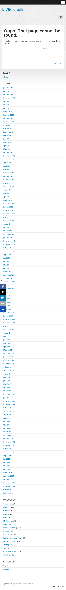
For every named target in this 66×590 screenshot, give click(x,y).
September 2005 (9, 452)
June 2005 (7, 462)
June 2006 (7, 421)
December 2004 (9, 483)
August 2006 (7, 415)
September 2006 (9, 411)
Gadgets (6, 507)
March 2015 (7, 111)
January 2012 (8, 207)
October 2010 (8, 248)
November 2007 (9, 364)
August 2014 (7, 135)
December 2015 (9, 98)
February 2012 (8, 203)
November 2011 (9, 214)
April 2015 (7, 108)
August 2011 (7, 224)
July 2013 (6, 166)
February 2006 (8, 435)
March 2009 (7, 309)
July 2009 (6, 295)
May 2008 (7, 343)
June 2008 (7, 340)
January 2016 (8, 94)
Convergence (8, 504)
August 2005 (7, 455)
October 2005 (8, 449)
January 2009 (8, 316)
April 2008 (7, 346)
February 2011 (8, 234)
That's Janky (7, 545)
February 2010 (8, 275)
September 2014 (9, 132)
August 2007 (7, 374)
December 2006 (9, 401)
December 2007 (9, 360)
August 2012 (7, 190)
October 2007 (8, 367)
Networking (7, 531)
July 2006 (6, 418)
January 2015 (8, 118)
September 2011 (9, 220)
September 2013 (9, 159)
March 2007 (7, 391)
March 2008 (7, 350)
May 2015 (7, 105)
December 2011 (9, 210)
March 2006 (7, 432)
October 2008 (8, 326)
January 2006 (8, 438)
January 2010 (8, 278)
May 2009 (7, 302)
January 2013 (8, 176)
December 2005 (9, 442)
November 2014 (9, 125)
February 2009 (8, 312)
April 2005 (7, 469)
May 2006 (7, 425)
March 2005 (7, 473)
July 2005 (6, 459)
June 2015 (7, 101)
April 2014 (7, 146)
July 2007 (6, 377)
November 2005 (9, 445)
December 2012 (9, 180)
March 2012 (7, 200)
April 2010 (7, 268)
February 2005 (8, 476)
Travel (5, 548)
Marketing (7, 524)
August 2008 (7, 333)
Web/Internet (8, 555)
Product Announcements (12, 538)
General (6, 514)
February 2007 (8, 394)
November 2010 (9, 244)
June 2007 (7, 381)
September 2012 (9, 186)
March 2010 (7, 272)
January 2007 (8, 398)
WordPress (7, 569)
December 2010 (9, 241)
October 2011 (8, 217)
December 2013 (9, 156)
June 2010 (7, 261)
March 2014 (7, 149)
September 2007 (9, 370)
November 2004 (9, 486)
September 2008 (9, 329)
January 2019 (8, 88)
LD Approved (8, 521)
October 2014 (8, 129)
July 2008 (6, 336)
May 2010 (7, 265)
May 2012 (7, 193)
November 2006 (9, 404)
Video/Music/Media (10, 552)
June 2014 (7, 139)
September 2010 (9, 251)
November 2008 (9, 323)
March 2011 (7, 231)
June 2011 (7, 227)
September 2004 (9, 493)
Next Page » (58, 64)
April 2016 (7, 91)
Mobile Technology (10, 528)
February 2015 (8, 115)
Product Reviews (9, 541)
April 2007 (7, 387)
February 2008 (8, 353)
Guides (5, 517)
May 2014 (7, 142)
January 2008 (8, 357)
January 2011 (8, 237)
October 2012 (8, 183)
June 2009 (7, 299)
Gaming (6, 511)
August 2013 (7, 163)
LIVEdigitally (13, 9)
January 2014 (8, 152)
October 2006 (8, 408)
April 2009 (7, 306)
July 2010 (6, 258)
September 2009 (9, 289)
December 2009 (9, 282)
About (5, 77)
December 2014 (9, 122)
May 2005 (7, 466)
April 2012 (7, 197)
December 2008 (9, 319)
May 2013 (7, 169)
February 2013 (8, 173)
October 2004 (8, 490)
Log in (5, 566)
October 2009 (8, 285)
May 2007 (7, 384)
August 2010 (7, 255)
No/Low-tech (8, 534)
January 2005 (8, 479)
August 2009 (7, 292)
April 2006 (7, 428)
